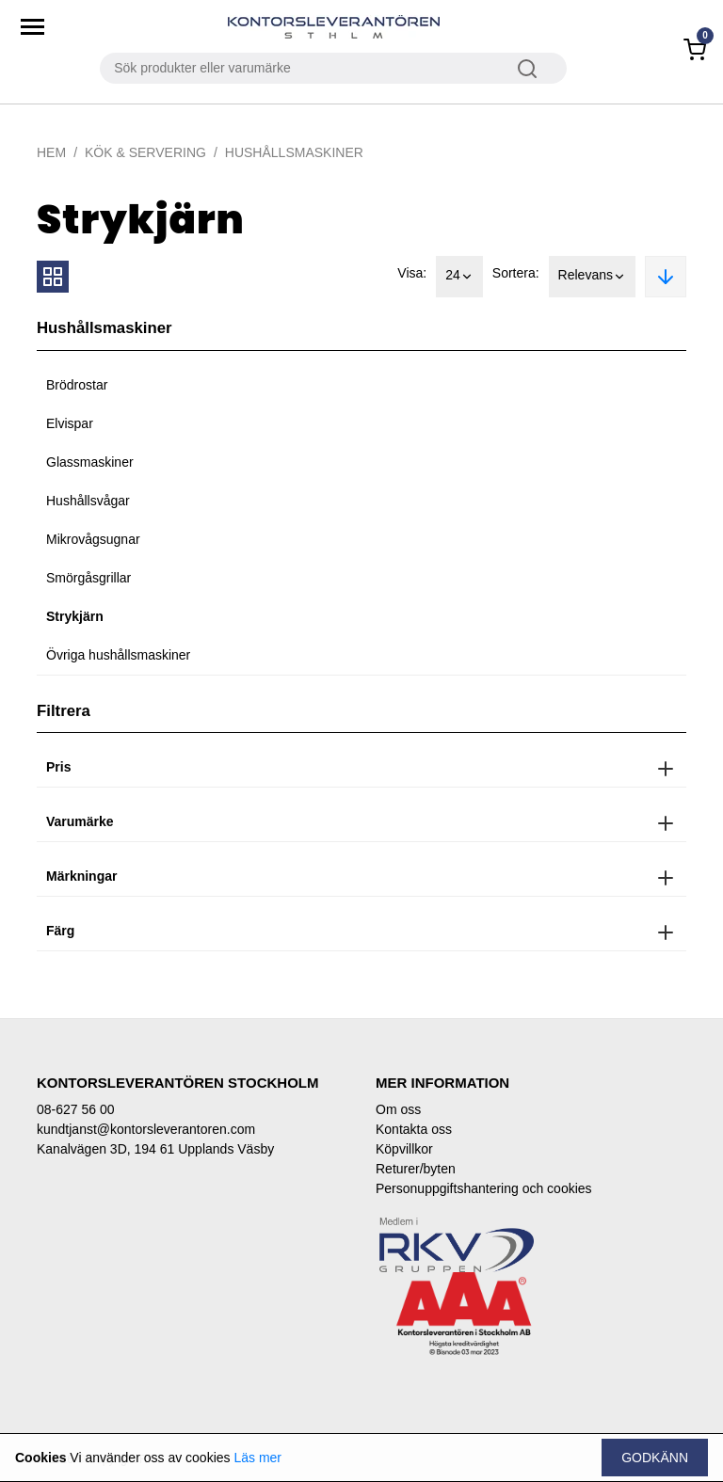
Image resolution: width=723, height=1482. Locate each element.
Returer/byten (416, 1168)
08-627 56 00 (76, 1109)
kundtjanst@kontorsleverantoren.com (146, 1129)
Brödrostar (76, 384)
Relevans (592, 276)
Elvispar (69, 423)
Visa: (411, 272)
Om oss (398, 1109)
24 (459, 276)
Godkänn (654, 1457)
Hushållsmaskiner (294, 152)
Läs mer (257, 1457)
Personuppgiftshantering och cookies (484, 1188)
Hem (51, 152)
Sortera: (515, 272)
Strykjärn (75, 616)
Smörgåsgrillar (88, 577)
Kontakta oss (414, 1129)
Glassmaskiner (90, 462)
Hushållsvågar (88, 500)
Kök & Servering (145, 152)
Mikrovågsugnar (93, 539)
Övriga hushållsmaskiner (118, 654)
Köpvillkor (404, 1148)
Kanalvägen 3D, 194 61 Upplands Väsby (155, 1148)
